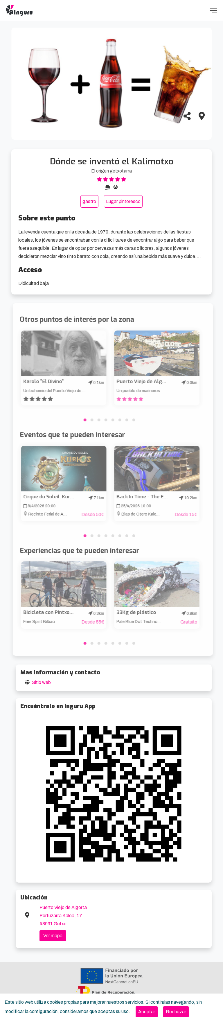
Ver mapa (52, 935)
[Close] (147, 1011)
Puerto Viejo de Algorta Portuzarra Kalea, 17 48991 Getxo (63, 915)
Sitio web (41, 682)
